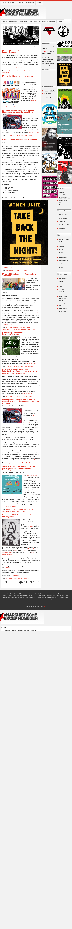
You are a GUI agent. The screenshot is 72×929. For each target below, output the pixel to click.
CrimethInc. (62, 284)
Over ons (11, 2)
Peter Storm (24, 135)
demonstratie (5, 72)
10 (24, 581)
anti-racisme (28, 105)
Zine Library (62, 303)
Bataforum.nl (62, 228)
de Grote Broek (62, 214)
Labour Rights (62, 195)
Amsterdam (5, 106)
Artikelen (23, 21)
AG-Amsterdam (63, 197)
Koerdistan (9, 71)
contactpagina (8, 567)
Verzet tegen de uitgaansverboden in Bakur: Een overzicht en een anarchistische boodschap (19, 468)
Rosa (32, 552)
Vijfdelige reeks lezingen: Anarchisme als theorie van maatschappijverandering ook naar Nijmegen (20, 401)
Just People (62, 221)
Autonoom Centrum (7, 552)
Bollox (15, 550)
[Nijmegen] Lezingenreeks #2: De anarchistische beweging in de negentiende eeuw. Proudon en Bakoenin (19, 371)
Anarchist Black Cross (47, 21)
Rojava (33, 329)
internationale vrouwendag (13, 270)
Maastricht (12, 366)
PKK (25, 509)
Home (4, 2)
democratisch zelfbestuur (25, 327)
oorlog (33, 71)
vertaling (23, 511)
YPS (32, 509)
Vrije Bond (61, 192)
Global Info (61, 246)
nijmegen (30, 135)
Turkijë (29, 329)
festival (32, 366)
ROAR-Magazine (63, 278)
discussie (27, 366)
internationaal (19, 509)
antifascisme (35, 105)
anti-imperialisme (6, 511)
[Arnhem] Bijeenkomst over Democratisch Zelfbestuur (19, 275)
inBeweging (30, 526)
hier (5, 393)
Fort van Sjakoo (32, 548)
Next (37, 46)
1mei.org (61, 263)
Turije (13, 509)
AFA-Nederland (63, 257)
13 (33, 581)
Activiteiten (13, 21)
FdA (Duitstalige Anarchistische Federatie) (63, 298)
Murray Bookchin (15, 329)
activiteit (15, 578)
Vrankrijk (23, 550)
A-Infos (60, 286)
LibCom (61, 281)
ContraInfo (61, 294)
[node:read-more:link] (21, 67)
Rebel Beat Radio (48, 97)
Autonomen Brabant (64, 244)
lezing (18, 135)
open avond (24, 270)
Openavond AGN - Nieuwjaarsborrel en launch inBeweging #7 (20, 516)
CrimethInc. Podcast (49, 90)
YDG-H (28, 509)
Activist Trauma (63, 311)
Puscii (44, 606)
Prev (34, 46)
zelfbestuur (16, 327)
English (39, 2)
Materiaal (20, 2)
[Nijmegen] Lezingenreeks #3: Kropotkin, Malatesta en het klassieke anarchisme (18, 111)
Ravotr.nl (61, 252)
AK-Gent (61, 205)
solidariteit (15, 71)
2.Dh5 (7, 366)
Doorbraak (61, 249)
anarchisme (9, 135)
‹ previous (9, 581)
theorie (15, 135)
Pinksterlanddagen (63, 260)
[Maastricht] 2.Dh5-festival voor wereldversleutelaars (14, 333)
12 (30, 581)
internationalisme (22, 71)
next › (38, 581)
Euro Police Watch (63, 308)
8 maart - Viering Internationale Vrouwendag (19, 139)
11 (27, 581)
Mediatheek (33, 21)
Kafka (60, 255)
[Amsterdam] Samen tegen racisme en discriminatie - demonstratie (17, 77)
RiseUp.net (61, 305)
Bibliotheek (30, 2)
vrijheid (29, 71)
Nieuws (4, 21)
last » (21, 583)
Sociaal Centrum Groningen (9, 554)
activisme (18, 366)
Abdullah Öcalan (6, 329)
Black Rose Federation (33, 475)
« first (4, 581)
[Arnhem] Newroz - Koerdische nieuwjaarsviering (14, 52)
